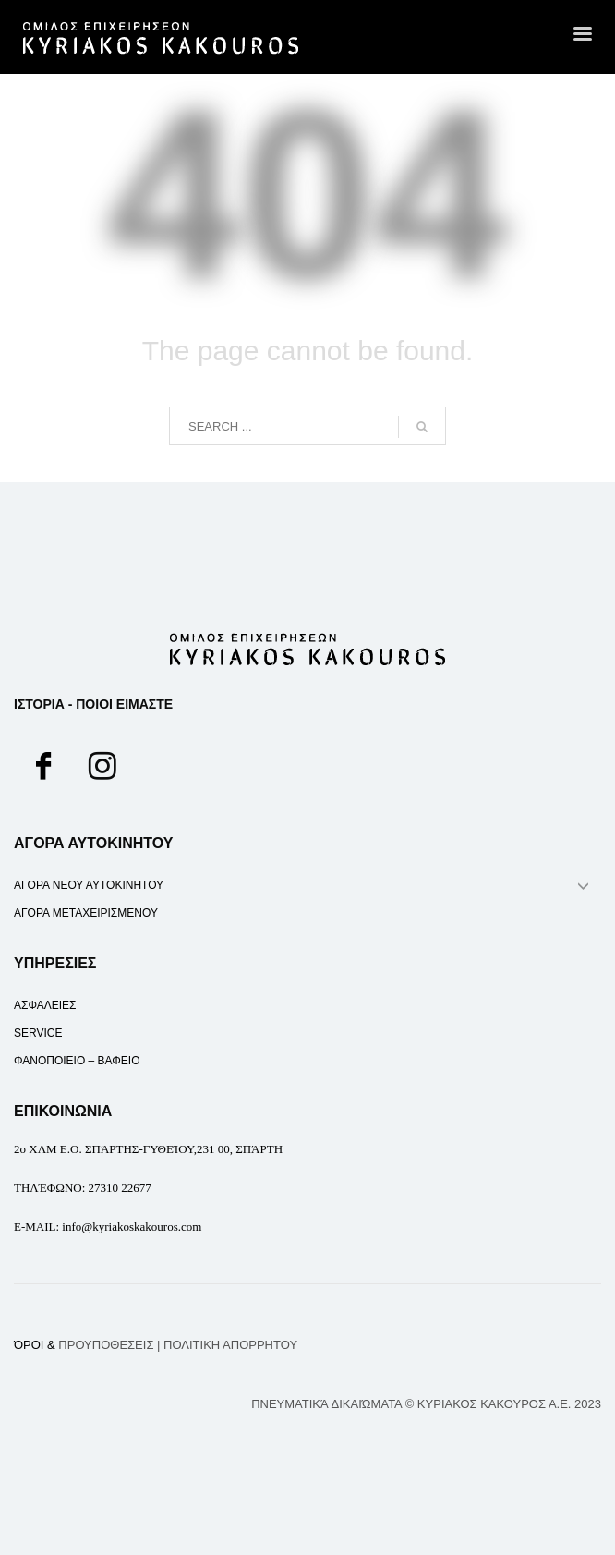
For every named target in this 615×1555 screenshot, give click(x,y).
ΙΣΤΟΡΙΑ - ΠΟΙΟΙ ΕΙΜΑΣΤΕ (93, 704)
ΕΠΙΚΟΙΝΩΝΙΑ (63, 1111)
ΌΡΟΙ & (83, 1345)
